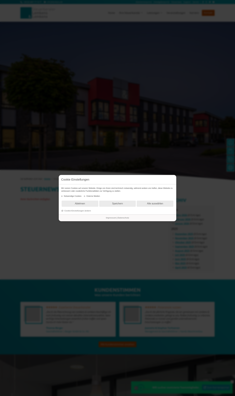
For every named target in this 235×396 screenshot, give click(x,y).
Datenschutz (123, 218)
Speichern (117, 203)
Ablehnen (80, 203)
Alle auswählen (155, 203)
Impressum (111, 218)
